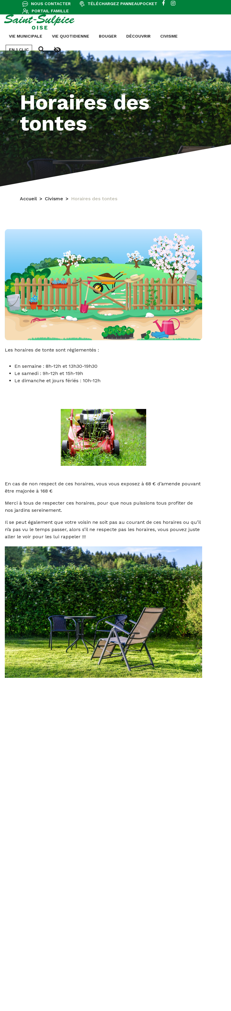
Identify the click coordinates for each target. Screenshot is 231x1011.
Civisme (111, 36)
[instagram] (173, 3)
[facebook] (163, 3)
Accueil (28, 199)
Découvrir (80, 36)
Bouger (50, 36)
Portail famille (50, 10)
